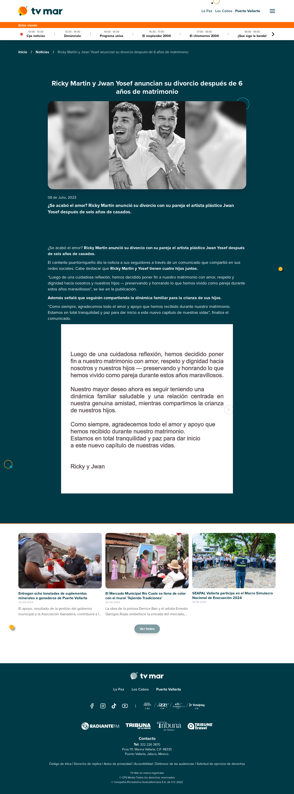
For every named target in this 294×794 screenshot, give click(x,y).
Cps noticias (36, 35)
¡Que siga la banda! (252, 35)
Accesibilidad (143, 763)
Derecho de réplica (87, 763)
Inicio (23, 52)
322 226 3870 (150, 744)
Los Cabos (140, 689)
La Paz (118, 689)
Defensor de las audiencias (174, 763)
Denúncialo (72, 35)
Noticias (43, 52)
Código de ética (60, 763)
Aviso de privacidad (118, 763)
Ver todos (147, 628)
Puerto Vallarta (168, 689)
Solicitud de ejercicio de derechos (221, 763)
